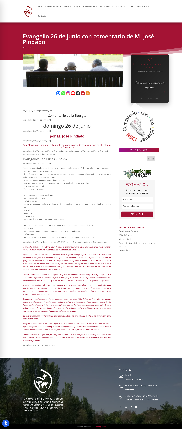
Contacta (42, 16)
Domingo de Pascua (128, 231)
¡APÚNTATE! (137, 214)
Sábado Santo (125, 235)
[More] (88, 93)
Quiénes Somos (52, 6)
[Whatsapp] (63, 93)
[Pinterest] (83, 93)
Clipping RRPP (100, 426)
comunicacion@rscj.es (134, 379)
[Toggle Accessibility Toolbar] (6, 423)
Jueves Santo (125, 250)
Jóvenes (119, 6)
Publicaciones (89, 6)
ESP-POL (67, 6)
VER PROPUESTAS (138, 150)
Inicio (40, 6)
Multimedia (105, 6)
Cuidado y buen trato (137, 6)
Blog (76, 6)
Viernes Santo (125, 239)
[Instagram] (68, 93)
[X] (78, 93)
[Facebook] (58, 93)
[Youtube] (73, 93)
